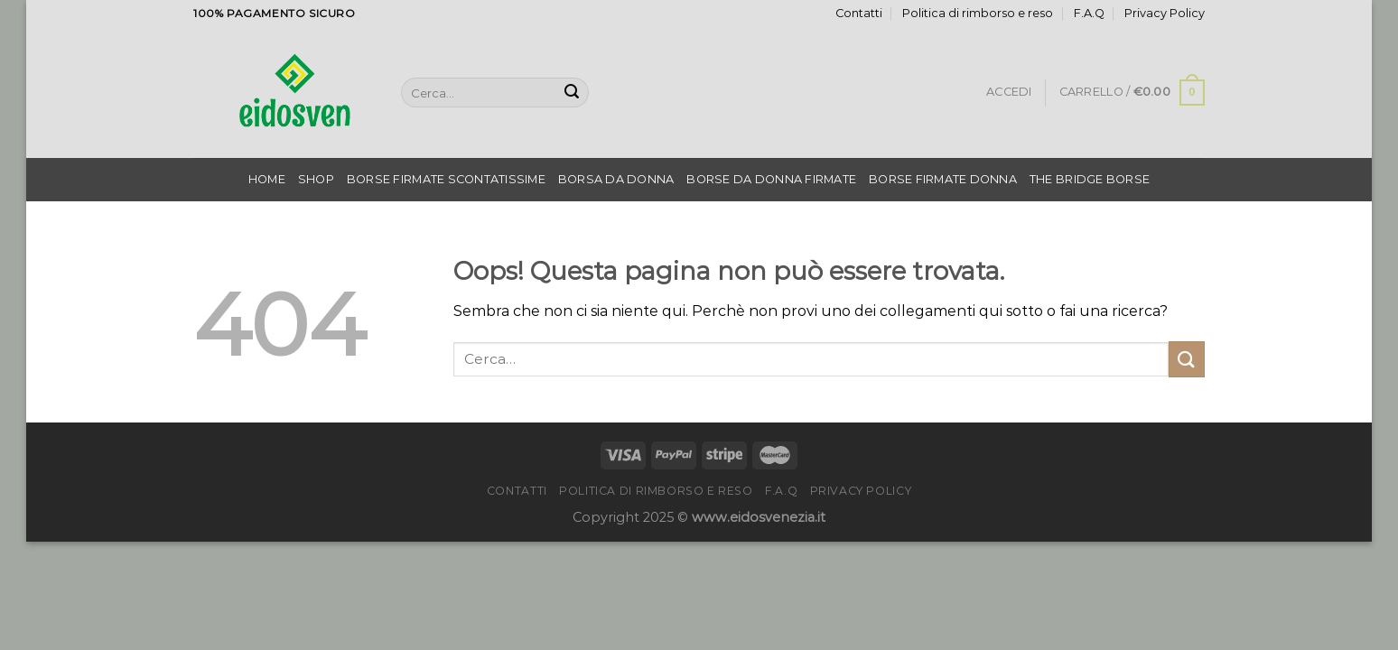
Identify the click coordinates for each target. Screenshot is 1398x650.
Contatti (858, 13)
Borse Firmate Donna (943, 179)
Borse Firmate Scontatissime (446, 179)
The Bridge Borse (1090, 179)
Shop (316, 179)
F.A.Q (1089, 13)
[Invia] (571, 93)
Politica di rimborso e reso (977, 13)
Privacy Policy (1164, 13)
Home (266, 179)
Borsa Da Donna (616, 179)
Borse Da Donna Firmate (771, 179)
